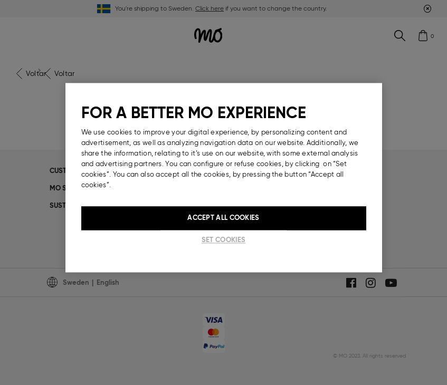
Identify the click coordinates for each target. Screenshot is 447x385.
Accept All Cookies (223, 218)
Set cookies (223, 240)
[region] (223, 177)
